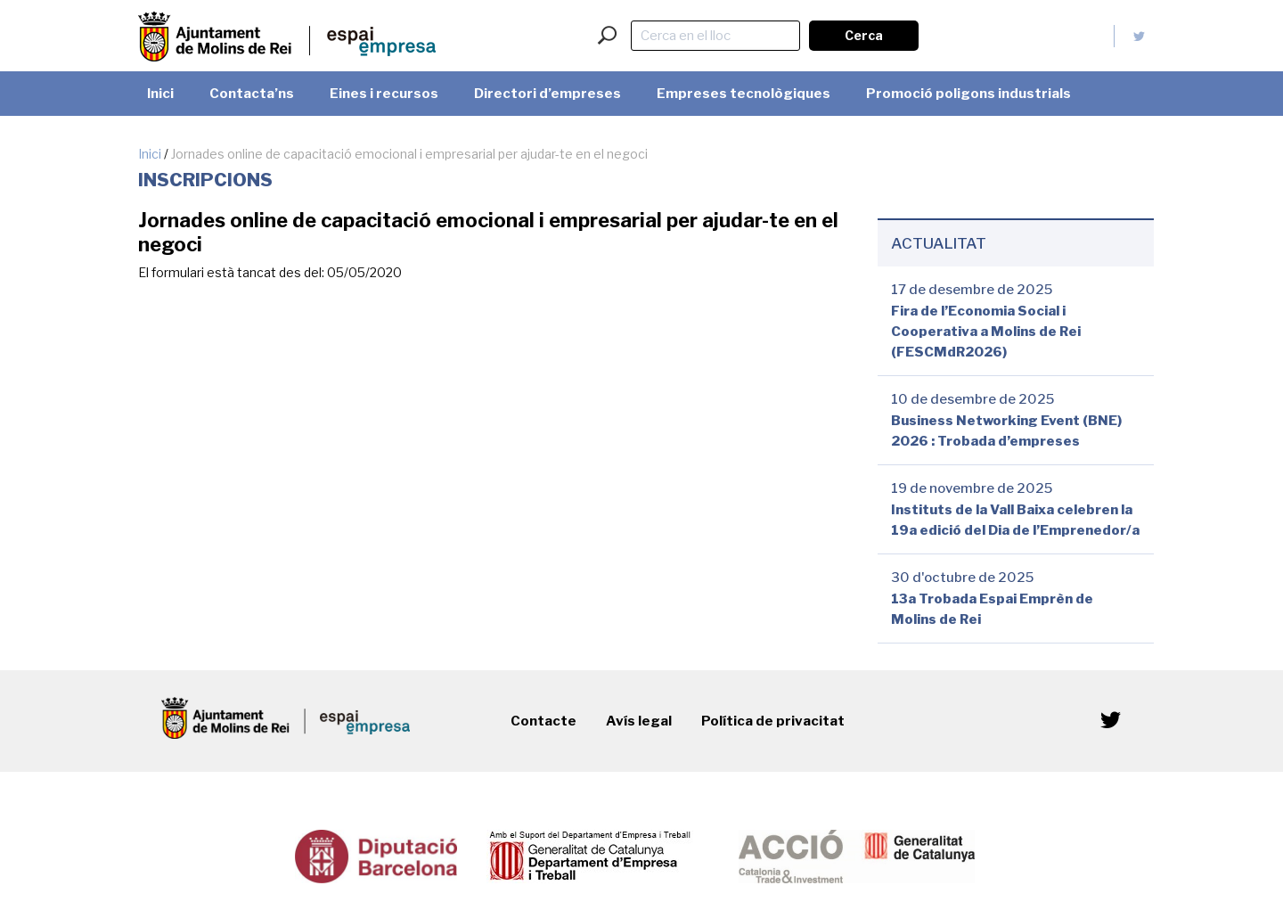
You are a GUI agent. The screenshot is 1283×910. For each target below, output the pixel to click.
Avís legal (639, 721)
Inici (149, 153)
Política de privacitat (773, 721)
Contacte (543, 721)
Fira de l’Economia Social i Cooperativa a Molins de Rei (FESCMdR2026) (986, 331)
